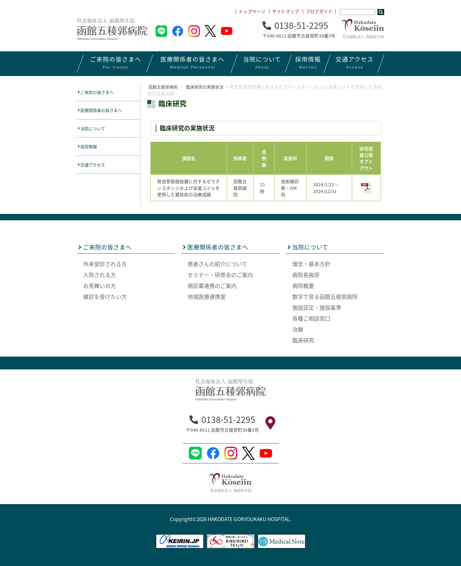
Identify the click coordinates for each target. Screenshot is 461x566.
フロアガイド (319, 11)
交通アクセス (94, 168)
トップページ (252, 11)
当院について (94, 130)
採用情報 (90, 149)
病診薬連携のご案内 (212, 285)
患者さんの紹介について (217, 263)
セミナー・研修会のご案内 (220, 274)
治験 (297, 329)
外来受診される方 (105, 263)
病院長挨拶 (305, 274)
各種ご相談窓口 (311, 318)
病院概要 (303, 285)
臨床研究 (303, 340)
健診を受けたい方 (105, 296)
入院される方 (99, 274)
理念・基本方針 (311, 263)
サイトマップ (285, 11)
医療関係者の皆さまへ (104, 111)
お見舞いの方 (99, 285)
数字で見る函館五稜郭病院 (325, 296)
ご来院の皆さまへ (99, 92)
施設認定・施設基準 (316, 307)
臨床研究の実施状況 (210, 86)
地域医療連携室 (207, 296)
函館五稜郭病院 (163, 86)
